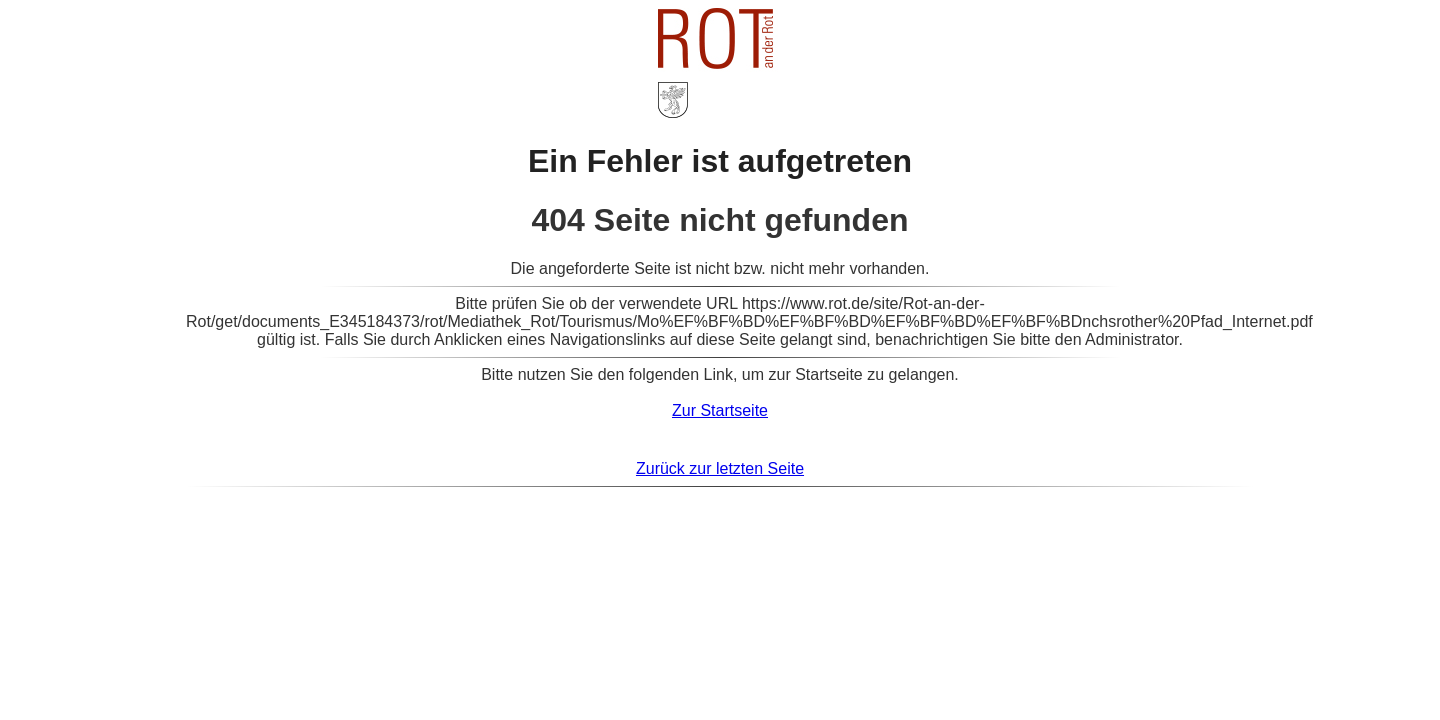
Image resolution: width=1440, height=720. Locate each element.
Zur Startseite (720, 410)
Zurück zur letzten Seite (720, 468)
